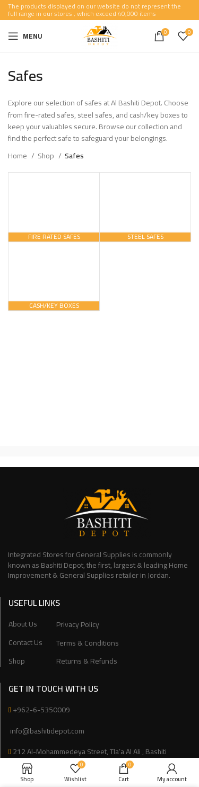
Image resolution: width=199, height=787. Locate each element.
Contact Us (25, 643)
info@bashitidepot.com (46, 731)
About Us (22, 624)
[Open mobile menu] (25, 36)
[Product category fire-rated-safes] (53, 207)
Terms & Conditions (87, 643)
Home (18, 156)
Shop (47, 156)
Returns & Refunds (86, 661)
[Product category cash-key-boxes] (53, 276)
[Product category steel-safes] (145, 207)
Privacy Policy (77, 625)
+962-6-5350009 (41, 710)
